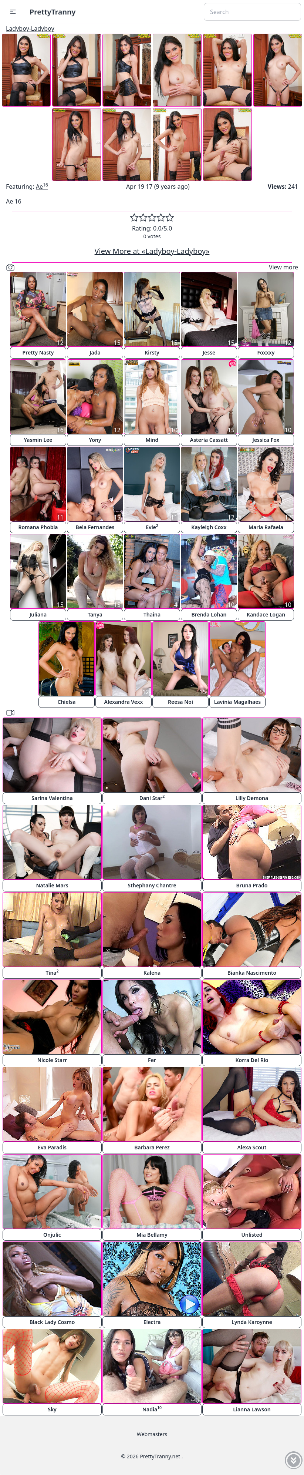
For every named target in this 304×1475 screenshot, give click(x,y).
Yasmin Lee (38, 439)
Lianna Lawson (251, 1409)
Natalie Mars (52, 885)
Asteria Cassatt (209, 439)
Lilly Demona (252, 798)
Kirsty (152, 352)
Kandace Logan (266, 614)
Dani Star (152, 798)
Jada (94, 352)
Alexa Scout (252, 1147)
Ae (42, 186)
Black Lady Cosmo (52, 1322)
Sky (52, 1409)
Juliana (38, 614)
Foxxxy (265, 352)
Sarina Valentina (51, 798)
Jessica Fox (266, 439)
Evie (152, 527)
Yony (95, 439)
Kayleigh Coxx (208, 527)
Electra (152, 1322)
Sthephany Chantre (152, 885)
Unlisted (252, 1234)
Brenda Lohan (208, 614)
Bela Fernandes (95, 527)
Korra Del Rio (251, 1060)
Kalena (152, 972)
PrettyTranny (52, 12)
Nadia (152, 1409)
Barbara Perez (152, 1147)
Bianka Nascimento (251, 972)
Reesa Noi (180, 701)
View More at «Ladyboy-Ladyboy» (152, 251)
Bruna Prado (252, 885)
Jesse (209, 352)
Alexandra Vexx (123, 701)
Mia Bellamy (151, 1234)
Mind (152, 439)
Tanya (95, 614)
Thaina (152, 614)
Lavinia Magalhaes (237, 701)
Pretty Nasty (38, 352)
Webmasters (152, 1434)
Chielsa (66, 701)
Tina (51, 972)
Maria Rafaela (266, 527)
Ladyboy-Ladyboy (30, 28)
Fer (152, 1060)
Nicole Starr (52, 1060)
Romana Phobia (38, 527)
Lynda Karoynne (252, 1322)
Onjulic (52, 1234)
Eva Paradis (52, 1147)
